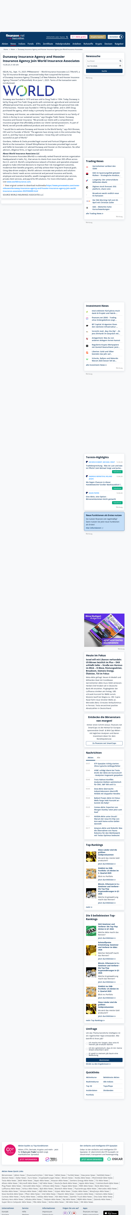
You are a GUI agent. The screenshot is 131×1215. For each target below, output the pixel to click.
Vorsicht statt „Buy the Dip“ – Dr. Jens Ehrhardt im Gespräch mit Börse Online (106, 332)
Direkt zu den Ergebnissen (98, 1064)
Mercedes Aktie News (107, 1188)
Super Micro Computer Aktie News (16, 1202)
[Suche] (67, 37)
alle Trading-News (94, 213)
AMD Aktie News (46, 1191)
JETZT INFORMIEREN (28, 1159)
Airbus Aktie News (30, 1188)
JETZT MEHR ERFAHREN (92, 1159)
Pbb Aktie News (40, 1202)
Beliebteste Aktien (111, 1077)
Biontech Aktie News (63, 1188)
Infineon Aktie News (51, 1186)
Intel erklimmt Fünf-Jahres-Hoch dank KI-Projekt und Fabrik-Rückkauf (106, 312)
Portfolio (90, 1095)
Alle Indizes (108, 1081)
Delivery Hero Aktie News (12, 1199)
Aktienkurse (91, 1077)
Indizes (21, 44)
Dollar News (21, 1178)
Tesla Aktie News (9, 1180)
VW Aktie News (86, 1202)
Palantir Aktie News (66, 1194)
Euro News (32, 1178)
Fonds (31, 44)
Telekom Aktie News (52, 1199)
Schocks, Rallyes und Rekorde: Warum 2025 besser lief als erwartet (105, 359)
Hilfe (24, 1212)
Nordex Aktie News (10, 1191)
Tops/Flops (108, 1086)
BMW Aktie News (84, 1199)
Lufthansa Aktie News (11, 1188)
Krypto (98, 44)
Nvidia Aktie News (82, 1178)
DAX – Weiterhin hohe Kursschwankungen (102, 208)
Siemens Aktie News (104, 1194)
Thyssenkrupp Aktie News (85, 1188)
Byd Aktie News (46, 1188)
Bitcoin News (67, 1178)
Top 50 (89, 1086)
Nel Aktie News (61, 1196)
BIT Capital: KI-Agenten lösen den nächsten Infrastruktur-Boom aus (104, 325)
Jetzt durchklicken (107, 864)
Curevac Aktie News (10, 1196)
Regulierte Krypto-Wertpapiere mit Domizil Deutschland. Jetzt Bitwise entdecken (105, 345)
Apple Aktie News (86, 1183)
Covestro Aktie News (85, 1194)
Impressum (47, 1212)
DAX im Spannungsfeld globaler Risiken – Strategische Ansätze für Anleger (106, 174)
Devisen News (8, 1178)
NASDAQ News (103, 1175)
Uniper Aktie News (62, 1191)
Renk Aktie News (102, 1186)
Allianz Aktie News (10, 1183)
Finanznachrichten (35, 1175)
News (13, 44)
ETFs (38, 44)
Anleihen (77, 44)
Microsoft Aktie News (28, 1183)
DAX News (49, 1175)
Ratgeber (119, 44)
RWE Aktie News (86, 1186)
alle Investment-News (96, 365)
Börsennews (7, 1175)
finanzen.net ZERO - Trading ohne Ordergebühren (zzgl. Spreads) (104, 318)
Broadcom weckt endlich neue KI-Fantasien (105, 194)
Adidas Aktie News (45, 1196)
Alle (98, 757)
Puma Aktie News (28, 1196)
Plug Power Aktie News (11, 1186)
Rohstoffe (88, 44)
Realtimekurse (92, 1081)
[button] (79, 37)
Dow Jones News (88, 1175)
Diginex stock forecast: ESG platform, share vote (104, 187)
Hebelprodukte (62, 44)
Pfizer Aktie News (32, 1194)
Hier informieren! (94, 528)
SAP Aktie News (46, 1183)
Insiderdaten (91, 1090)
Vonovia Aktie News (28, 1191)
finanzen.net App (90, 1212)
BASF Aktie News (25, 1180)
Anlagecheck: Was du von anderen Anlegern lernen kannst (106, 339)
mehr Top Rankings (95, 1020)
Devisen (108, 44)
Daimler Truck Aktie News (81, 1196)
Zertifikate (48, 44)
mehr (89, 907)
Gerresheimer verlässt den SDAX (104, 167)
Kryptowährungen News (49, 1178)
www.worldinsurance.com (19, 181)
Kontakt (5, 1212)
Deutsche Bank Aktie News (65, 1183)
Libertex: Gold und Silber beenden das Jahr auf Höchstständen (103, 352)
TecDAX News (73, 1175)
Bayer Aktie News (41, 1180)
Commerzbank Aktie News (107, 1183)
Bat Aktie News (69, 1199)
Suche (104, 71)
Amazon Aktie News (59, 1180)
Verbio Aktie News (56, 1202)
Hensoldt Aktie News (32, 1186)
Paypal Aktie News (69, 1186)
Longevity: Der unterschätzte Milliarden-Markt (105, 180)
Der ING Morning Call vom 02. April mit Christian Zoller (105, 201)
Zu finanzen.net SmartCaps (104, 743)
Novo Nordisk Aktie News (12, 1194)
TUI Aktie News (101, 1180)
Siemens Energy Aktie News (82, 1180)
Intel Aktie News (49, 1194)
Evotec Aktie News (80, 1191)
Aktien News (19, 1175)
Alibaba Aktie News (33, 1199)
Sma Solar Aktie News (103, 1196)
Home (6, 49)
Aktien (5, 44)
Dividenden (108, 1090)
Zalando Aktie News (102, 1199)
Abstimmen (104, 1060)
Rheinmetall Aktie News (102, 1178)
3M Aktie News (72, 1202)
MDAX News (60, 1175)
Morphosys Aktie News (99, 1191)
